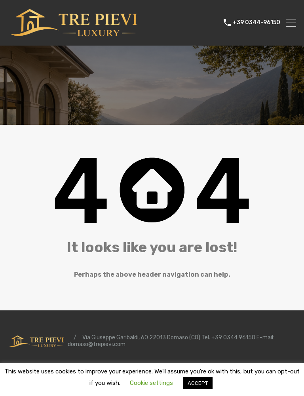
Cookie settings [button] (151, 382)
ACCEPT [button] (198, 383)
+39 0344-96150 (256, 22)
